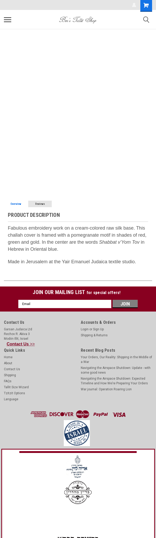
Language (11, 399)
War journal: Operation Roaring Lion (106, 389)
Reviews (40, 203)
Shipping (10, 375)
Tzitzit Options (14, 393)
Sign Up (98, 329)
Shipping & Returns (94, 335)
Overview (15, 203)
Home (8, 357)
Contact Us (12, 369)
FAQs (7, 381)
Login (85, 329)
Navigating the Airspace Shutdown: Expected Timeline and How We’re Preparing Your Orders (114, 381)
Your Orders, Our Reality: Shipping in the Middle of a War (116, 359)
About (8, 363)
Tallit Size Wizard (16, 387)
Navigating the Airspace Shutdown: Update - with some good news (116, 370)
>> (21, 344)
